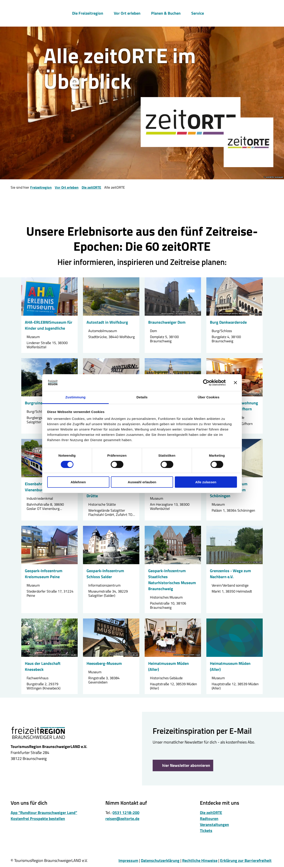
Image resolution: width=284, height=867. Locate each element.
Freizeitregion (41, 187)
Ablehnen (78, 482)
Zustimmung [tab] (75, 397)
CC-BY (259, 394)
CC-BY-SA (257, 562)
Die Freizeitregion (87, 13)
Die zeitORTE (91, 187)
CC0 (75, 314)
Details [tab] (142, 397)
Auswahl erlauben (142, 482)
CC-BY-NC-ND (194, 314)
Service (197, 13)
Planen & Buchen (166, 13)
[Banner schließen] (235, 382)
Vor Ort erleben (127, 13)
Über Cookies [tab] (208, 397)
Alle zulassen (205, 482)
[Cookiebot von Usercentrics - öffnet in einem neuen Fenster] (206, 382)
